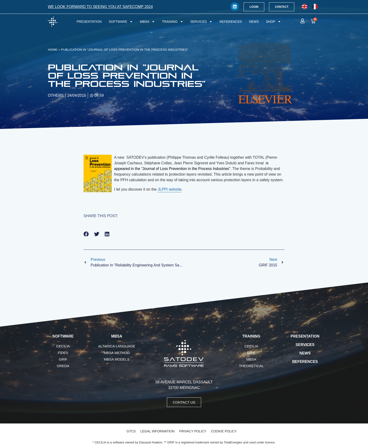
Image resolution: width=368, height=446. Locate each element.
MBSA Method (117, 353)
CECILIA (63, 346)
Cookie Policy (224, 431)
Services (201, 22)
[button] (86, 234)
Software (121, 22)
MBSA (147, 22)
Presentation (89, 21)
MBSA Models (117, 359)
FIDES (63, 353)
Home (53, 49)
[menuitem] (304, 7)
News (254, 21)
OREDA (63, 366)
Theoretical (251, 366)
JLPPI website (169, 189)
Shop (273, 22)
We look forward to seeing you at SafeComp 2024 (100, 7)
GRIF (63, 359)
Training (172, 22)
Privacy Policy (192, 431)
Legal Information (157, 431)
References (230, 21)
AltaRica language (116, 346)
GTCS (131, 431)
